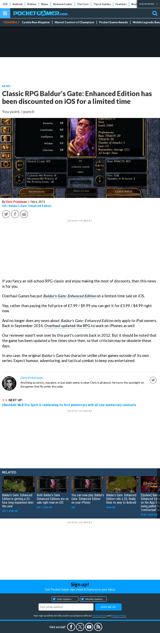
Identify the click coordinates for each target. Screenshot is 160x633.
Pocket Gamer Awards (113, 22)
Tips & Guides (102, 4)
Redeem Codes (62, 4)
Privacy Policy (118, 615)
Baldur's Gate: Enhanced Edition (30, 206)
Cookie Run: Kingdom (36, 22)
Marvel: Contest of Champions (74, 22)
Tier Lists (83, 4)
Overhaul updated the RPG (67, 325)
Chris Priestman (16, 202)
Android (17, 4)
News (44, 4)
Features (121, 4)
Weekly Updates (94, 599)
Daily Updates (64, 599)
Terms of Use (99, 615)
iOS (5, 4)
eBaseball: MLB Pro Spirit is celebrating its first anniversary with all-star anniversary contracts (69, 405)
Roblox (31, 4)
